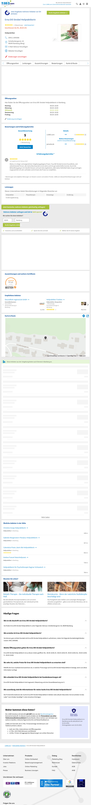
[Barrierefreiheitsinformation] (84, 3)
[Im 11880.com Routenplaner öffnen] (83, 315)
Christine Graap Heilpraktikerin (14, 528)
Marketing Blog (57, 759)
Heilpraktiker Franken (54, 299)
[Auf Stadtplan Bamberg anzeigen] (87, 315)
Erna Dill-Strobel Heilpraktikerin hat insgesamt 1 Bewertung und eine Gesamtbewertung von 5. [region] (34, 682)
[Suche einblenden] (77, 3)
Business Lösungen (31, 770)
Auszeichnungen (41, 63)
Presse (5, 770)
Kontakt (54, 766)
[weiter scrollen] (88, 63)
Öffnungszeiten (12, 63)
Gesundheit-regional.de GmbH (16, 299)
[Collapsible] (85, 620)
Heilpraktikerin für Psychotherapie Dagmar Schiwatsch (23, 567)
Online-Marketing (31, 766)
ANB (73, 770)
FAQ (53, 770)
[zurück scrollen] (3, 63)
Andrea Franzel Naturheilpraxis (14, 557)
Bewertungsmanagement (33, 763)
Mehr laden (45, 517)
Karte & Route (71, 63)
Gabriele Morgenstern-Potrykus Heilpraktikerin (20, 538)
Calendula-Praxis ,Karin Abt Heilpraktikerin (18, 547)
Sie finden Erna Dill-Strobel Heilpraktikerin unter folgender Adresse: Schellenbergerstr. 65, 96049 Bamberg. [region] (38, 626)
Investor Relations (9, 763)
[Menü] (88, 3)
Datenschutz (76, 763)
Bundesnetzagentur (47, 714)
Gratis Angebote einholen (58, 13)
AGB (73, 766)
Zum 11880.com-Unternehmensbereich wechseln (57, 4)
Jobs (4, 766)
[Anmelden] (81, 3)
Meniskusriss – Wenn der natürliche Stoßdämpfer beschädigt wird (67, 595)
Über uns (6, 759)
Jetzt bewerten (25, 147)
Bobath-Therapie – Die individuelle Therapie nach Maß (23, 595)
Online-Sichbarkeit (31, 759)
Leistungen (26, 63)
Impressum (75, 759)
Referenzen (56, 763)
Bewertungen (57, 63)
